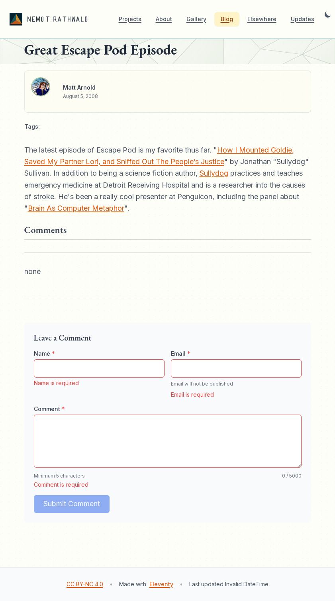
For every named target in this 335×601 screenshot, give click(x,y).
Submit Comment (71, 503)
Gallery (196, 19)
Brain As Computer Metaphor (76, 208)
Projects (130, 19)
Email (180, 353)
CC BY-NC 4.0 (85, 584)
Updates (302, 19)
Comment (49, 408)
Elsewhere (261, 19)
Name (44, 353)
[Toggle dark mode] (328, 19)
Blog (227, 19)
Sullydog (214, 173)
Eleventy (161, 584)
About (164, 19)
